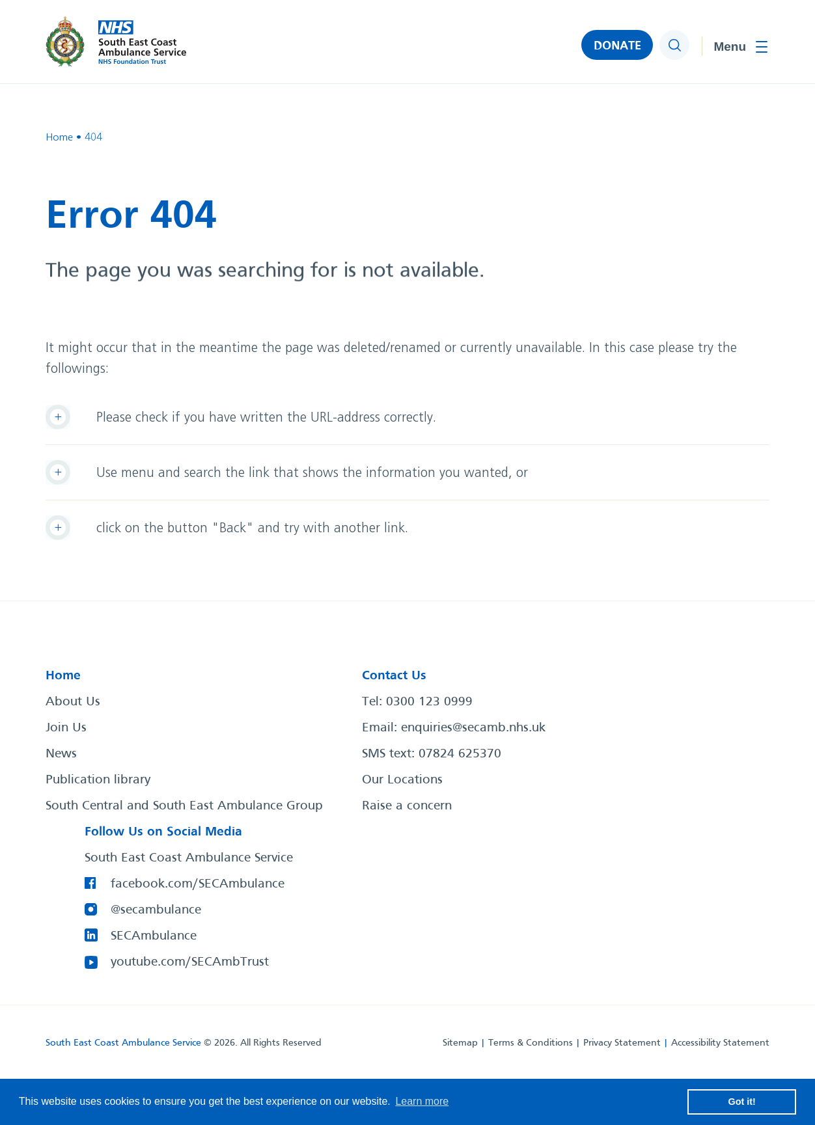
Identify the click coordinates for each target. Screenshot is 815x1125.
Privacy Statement (622, 1043)
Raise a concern (407, 806)
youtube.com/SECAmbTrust (190, 962)
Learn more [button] (422, 1101)
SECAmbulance (154, 936)
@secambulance (156, 910)
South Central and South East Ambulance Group (184, 806)
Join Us (66, 728)
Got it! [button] (742, 1101)
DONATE (617, 46)
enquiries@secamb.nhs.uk (473, 728)
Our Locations (402, 780)
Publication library (98, 780)
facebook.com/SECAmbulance (197, 884)
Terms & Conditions (530, 1043)
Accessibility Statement (720, 1043)
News (61, 754)
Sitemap (460, 1043)
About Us (73, 702)
